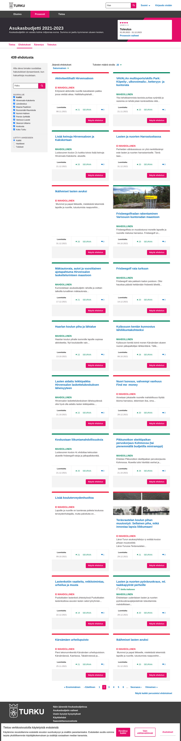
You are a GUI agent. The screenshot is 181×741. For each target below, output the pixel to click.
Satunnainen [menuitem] (59, 68)
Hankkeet (18, 144)
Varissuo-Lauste (21, 120)
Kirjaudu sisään (163, 5)
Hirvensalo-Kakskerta (24, 100)
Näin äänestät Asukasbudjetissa (70, 707)
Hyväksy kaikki (123, 732)
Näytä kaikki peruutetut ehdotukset (153, 693)
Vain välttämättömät (145, 732)
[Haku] (25, 85)
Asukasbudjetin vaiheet (65, 710)
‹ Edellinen (89, 687)
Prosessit (40, 14)
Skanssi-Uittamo (21, 123)
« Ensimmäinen (72, 687)
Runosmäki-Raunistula (24, 110)
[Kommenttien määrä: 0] (102, 110)
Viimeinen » (151, 687)
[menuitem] (146, 5)
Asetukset (167, 732)
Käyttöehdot (59, 717)
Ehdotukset (25, 44)
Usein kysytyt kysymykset (67, 714)
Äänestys (39, 44)
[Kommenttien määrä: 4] (164, 241)
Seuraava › (136, 687)
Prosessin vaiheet (129, 35)
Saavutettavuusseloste (65, 721)
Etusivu (18, 14)
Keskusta (18, 126)
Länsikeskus (20, 104)
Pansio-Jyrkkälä (21, 117)
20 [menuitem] (118, 65)
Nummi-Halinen (21, 113)
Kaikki (17, 97)
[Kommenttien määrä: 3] (102, 300)
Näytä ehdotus (97, 120)
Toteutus (51, 44)
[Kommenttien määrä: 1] (164, 110)
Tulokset (18, 147)
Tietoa (61, 14)
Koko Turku (19, 129)
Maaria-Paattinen (22, 107)
